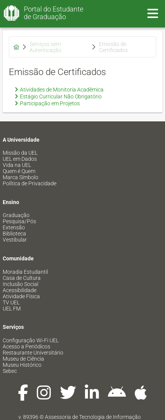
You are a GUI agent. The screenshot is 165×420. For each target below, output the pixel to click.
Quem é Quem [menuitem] (19, 171)
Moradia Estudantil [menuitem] (25, 272)
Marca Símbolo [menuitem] (20, 177)
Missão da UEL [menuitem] (20, 153)
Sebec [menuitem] (10, 371)
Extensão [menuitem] (14, 227)
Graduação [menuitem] (16, 215)
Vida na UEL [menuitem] (17, 165)
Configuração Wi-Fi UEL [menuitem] (31, 340)
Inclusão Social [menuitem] (20, 284)
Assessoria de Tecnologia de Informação (93, 417)
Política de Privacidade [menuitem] (29, 183)
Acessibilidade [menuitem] (19, 290)
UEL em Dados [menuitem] (20, 159)
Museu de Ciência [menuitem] (23, 359)
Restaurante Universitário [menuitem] (33, 353)
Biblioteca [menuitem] (14, 233)
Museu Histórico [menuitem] (22, 365)
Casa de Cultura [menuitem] (22, 278)
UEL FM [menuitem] (12, 309)
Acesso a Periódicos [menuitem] (26, 346)
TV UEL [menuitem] (11, 302)
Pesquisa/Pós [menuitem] (19, 221)
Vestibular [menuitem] (15, 240)
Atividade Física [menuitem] (21, 296)
